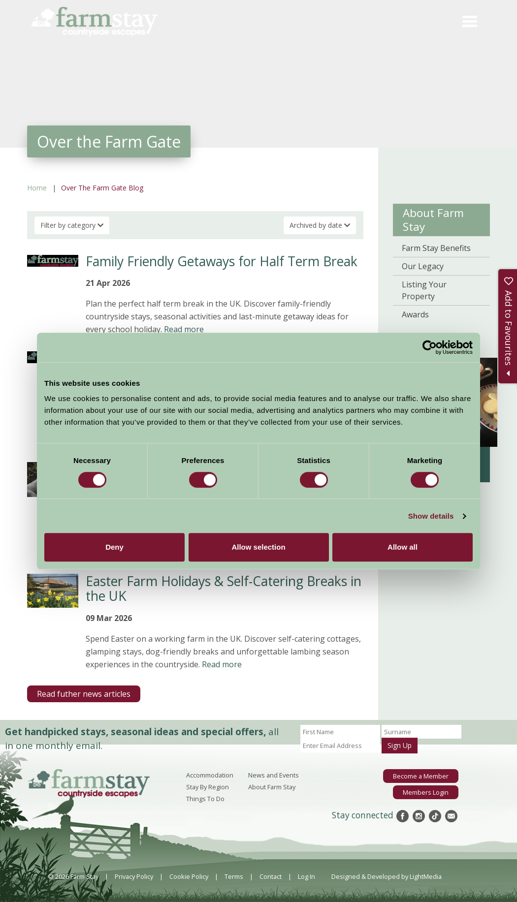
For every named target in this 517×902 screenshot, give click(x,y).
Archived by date (320, 225)
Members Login (426, 792)
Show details (431, 516)
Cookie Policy (188, 876)
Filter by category (71, 225)
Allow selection (258, 547)
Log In (306, 876)
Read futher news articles (83, 693)
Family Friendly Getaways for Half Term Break (221, 261)
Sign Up (400, 745)
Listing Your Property (424, 290)
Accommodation (209, 775)
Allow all (403, 547)
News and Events (273, 775)
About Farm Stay (433, 219)
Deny (114, 547)
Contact (270, 876)
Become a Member (421, 776)
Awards (415, 314)
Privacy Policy (134, 876)
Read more (184, 329)
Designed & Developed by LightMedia (386, 876)
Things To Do (205, 798)
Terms (234, 876)
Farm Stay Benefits (436, 248)
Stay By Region (207, 786)
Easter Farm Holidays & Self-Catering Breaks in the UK (223, 588)
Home (37, 187)
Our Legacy (423, 266)
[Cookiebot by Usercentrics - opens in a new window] (430, 347)
